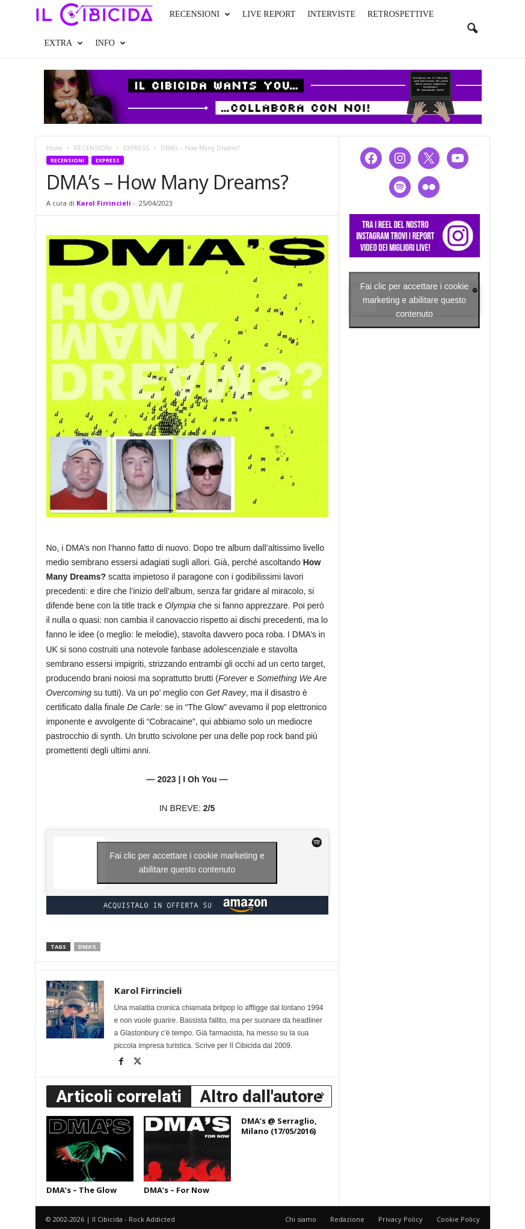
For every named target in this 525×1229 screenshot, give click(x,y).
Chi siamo (300, 1219)
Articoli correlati (119, 1096)
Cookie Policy (458, 1219)
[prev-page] (308, 1094)
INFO (110, 43)
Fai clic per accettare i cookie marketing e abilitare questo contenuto (187, 862)
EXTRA (64, 43)
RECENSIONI (200, 14)
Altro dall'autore (261, 1096)
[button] (472, 29)
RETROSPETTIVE (400, 14)
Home (54, 148)
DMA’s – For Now (176, 1190)
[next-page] (322, 1094)
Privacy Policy (400, 1219)
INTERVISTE (331, 14)
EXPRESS (136, 148)
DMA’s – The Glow (81, 1190)
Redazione (347, 1219)
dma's (87, 947)
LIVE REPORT (268, 14)
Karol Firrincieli (103, 202)
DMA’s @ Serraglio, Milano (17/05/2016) (279, 1125)
